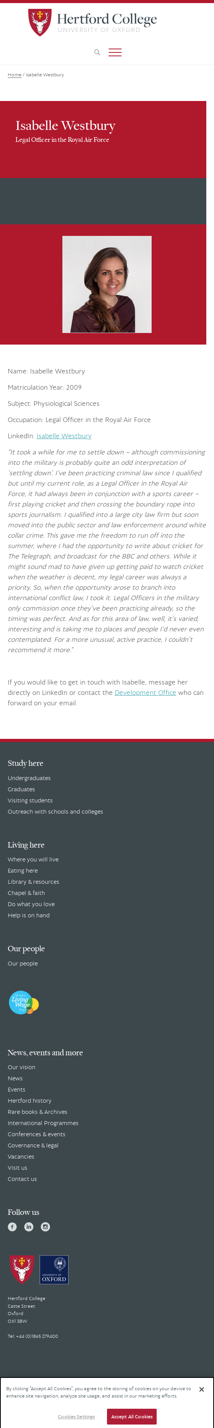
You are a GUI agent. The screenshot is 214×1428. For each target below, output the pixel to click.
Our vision (21, 1066)
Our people (23, 963)
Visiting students (30, 800)
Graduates (21, 788)
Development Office (145, 692)
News (15, 1078)
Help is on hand (29, 915)
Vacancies (21, 1156)
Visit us (17, 1167)
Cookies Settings (76, 1419)
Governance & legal (33, 1145)
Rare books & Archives (37, 1111)
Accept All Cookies (131, 1419)
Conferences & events (36, 1133)
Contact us (22, 1178)
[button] (115, 52)
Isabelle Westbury (64, 436)
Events (16, 1089)
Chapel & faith (26, 892)
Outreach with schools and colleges (55, 811)
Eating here (23, 870)
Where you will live (33, 859)
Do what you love (31, 903)
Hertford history (30, 1100)
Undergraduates (29, 777)
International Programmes (43, 1122)
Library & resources (33, 881)
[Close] (201, 1391)
